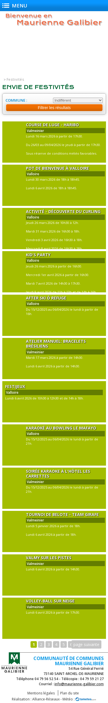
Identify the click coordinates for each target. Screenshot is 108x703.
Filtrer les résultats (54, 107)
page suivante (86, 644)
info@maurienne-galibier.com (79, 684)
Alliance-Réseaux (46, 699)
